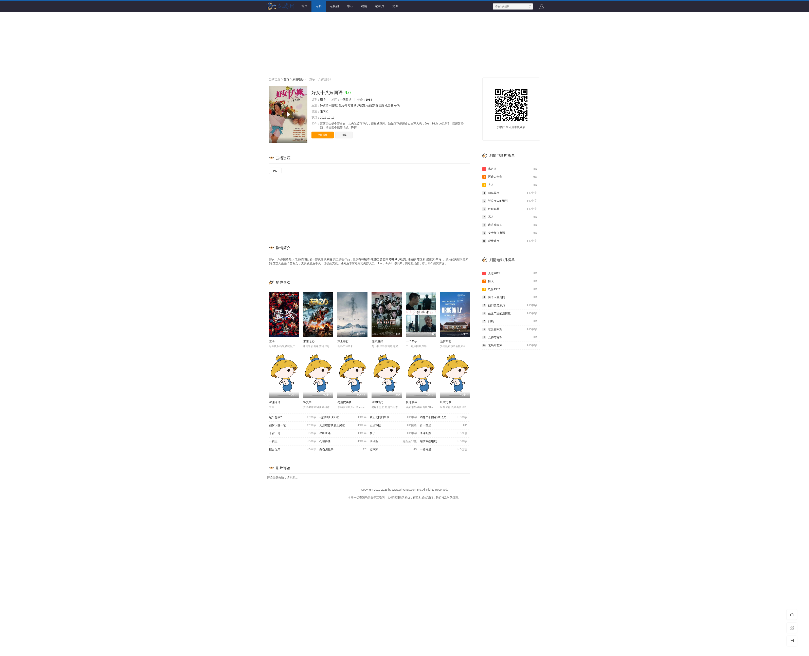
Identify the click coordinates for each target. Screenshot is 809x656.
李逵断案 (443, 433)
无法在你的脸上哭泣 (343, 425)
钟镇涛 (324, 105)
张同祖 (324, 111)
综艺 (350, 6)
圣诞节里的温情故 (509, 314)
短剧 (395, 6)
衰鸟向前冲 (509, 345)
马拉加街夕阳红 (343, 417)
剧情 (323, 99)
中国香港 (345, 99)
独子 (393, 433)
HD (275, 170)
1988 (369, 99)
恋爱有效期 (509, 329)
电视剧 (334, 6)
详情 (355, 127)
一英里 (292, 441)
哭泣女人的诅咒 (509, 201)
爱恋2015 (509, 273)
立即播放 (322, 134)
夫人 (509, 185)
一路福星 (443, 450)
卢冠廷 (361, 105)
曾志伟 (343, 105)
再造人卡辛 (509, 177)
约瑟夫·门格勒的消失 (443, 417)
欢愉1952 (509, 289)
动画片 (379, 6)
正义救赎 (393, 425)
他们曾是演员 (509, 305)
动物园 (393, 441)
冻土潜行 (343, 341)
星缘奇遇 (343, 433)
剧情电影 (298, 79)
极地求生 (411, 402)
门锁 (509, 321)
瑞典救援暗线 (443, 441)
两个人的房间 (509, 297)
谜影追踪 (377, 341)
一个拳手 (411, 341)
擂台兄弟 (292, 450)
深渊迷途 (274, 402)
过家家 (393, 450)
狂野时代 (377, 402)
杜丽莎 (370, 105)
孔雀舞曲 (343, 441)
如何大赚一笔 (292, 425)
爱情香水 (509, 241)
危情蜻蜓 (445, 341)
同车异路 (509, 193)
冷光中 (307, 402)
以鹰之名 (445, 402)
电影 (319, 6)
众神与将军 (509, 337)
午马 (397, 105)
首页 (304, 6)
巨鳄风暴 (509, 209)
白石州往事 (343, 450)
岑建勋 (352, 105)
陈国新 (380, 105)
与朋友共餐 (344, 402)
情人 (509, 281)
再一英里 (443, 425)
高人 (509, 217)
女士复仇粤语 (509, 233)
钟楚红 (333, 105)
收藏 (344, 134)
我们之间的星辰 (393, 417)
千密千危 (292, 433)
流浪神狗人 (509, 225)
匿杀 (272, 341)
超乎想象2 (292, 417)
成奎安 (389, 105)
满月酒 (509, 169)
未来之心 (308, 341)
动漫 (364, 6)
